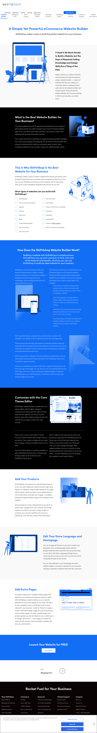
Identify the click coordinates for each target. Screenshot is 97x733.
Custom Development (44, 706)
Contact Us (79, 703)
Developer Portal (62, 709)
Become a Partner (81, 706)
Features (26, 5)
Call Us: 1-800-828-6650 (83, 712)
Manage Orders (37, 15)
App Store (40, 712)
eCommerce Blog (6, 712)
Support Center (61, 700)
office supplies (56, 223)
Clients (41, 5)
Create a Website (25, 706)
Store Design (26, 15)
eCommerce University (63, 706)
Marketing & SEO (59, 15)
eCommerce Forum (62, 703)
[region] (48, 724)
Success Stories (6, 706)
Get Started (88, 5)
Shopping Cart (15, 15)
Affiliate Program (80, 709)
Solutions (34, 5)
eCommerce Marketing (44, 703)
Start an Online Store (26, 709)
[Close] (94, 724)
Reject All (72, 724)
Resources (55, 5)
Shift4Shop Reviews (7, 709)
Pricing (47, 5)
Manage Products (48, 15)
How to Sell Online (26, 703)
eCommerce (24, 712)
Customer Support (81, 15)
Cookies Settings (72, 719)
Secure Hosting (70, 15)
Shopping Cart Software (8, 703)
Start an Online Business (44, 709)
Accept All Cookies (72, 729)
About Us (78, 700)
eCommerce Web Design (45, 700)
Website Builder (3, 15)
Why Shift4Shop (6, 700)
